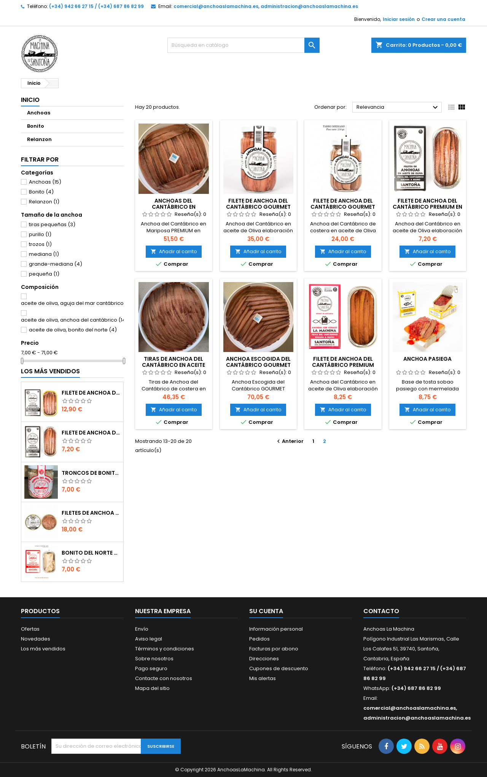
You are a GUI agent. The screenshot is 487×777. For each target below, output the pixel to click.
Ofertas (30, 629)
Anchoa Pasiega (427, 359)
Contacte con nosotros (163, 678)
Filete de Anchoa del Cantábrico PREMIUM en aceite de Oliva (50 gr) (91, 433)
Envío (141, 629)
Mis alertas (262, 678)
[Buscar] (243, 45)
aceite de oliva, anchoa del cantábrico (74, 319)
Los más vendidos (50, 371)
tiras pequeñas (52, 224)
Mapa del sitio (152, 688)
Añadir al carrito (174, 251)
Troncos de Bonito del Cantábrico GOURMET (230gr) (91, 473)
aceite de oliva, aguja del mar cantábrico (76, 303)
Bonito (35, 126)
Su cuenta (266, 611)
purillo (40, 234)
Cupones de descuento (278, 668)
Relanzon (39, 139)
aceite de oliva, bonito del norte (73, 329)
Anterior (289, 441)
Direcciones (264, 658)
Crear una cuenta (443, 19)
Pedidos (259, 638)
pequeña (44, 274)
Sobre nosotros (154, 658)
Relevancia (398, 107)
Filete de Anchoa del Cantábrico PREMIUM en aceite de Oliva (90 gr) (91, 393)
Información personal (276, 629)
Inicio (30, 99)
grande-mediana (55, 264)
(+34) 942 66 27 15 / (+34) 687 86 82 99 (96, 6)
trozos (40, 244)
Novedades (35, 638)
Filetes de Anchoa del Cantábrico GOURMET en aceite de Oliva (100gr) (91, 513)
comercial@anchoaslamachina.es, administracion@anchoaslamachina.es (265, 6)
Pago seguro (151, 668)
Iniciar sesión (399, 19)
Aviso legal (148, 638)
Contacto (381, 611)
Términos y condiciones (164, 648)
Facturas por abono (273, 648)
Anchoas (38, 112)
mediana (44, 254)
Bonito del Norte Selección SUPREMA (91, 553)
